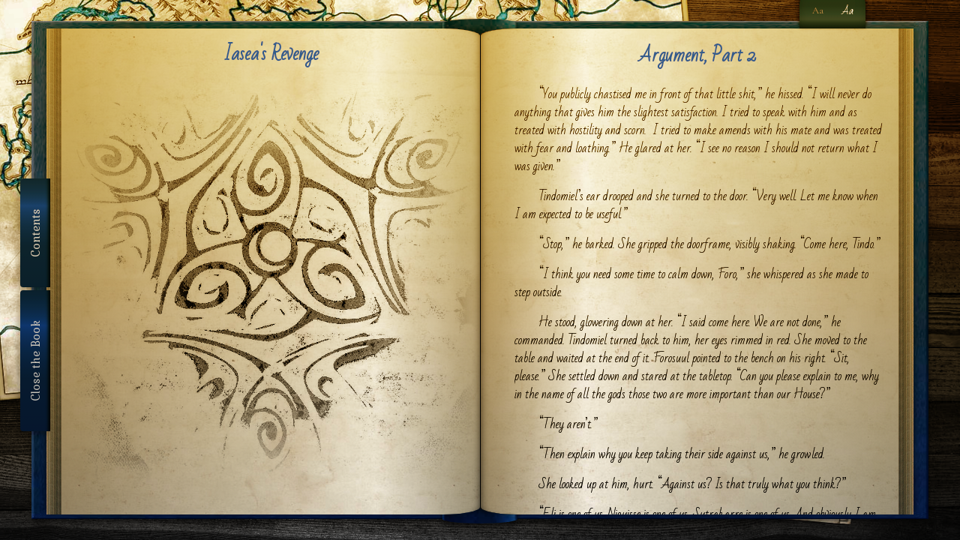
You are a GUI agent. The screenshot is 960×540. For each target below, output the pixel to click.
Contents (35, 232)
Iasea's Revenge (271, 54)
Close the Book (35, 360)
